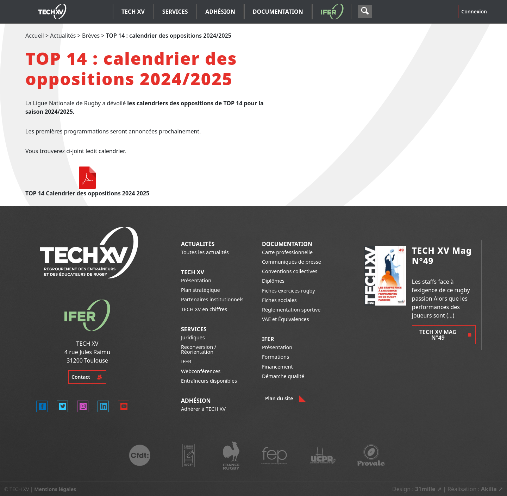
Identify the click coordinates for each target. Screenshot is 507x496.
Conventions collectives (289, 271)
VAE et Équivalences (285, 319)
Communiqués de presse (291, 261)
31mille (425, 489)
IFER (186, 361)
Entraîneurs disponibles (209, 380)
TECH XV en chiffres (204, 309)
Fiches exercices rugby (288, 290)
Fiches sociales (279, 300)
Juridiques (193, 337)
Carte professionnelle (287, 252)
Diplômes (273, 280)
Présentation (196, 280)
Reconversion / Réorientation (198, 349)
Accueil (34, 35)
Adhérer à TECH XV (203, 409)
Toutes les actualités (205, 252)
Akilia (489, 489)
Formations (275, 356)
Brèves (91, 35)
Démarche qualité (283, 376)
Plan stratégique (200, 290)
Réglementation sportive (291, 309)
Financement (277, 366)
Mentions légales (55, 489)
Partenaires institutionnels (212, 299)
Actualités (63, 35)
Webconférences (200, 371)
